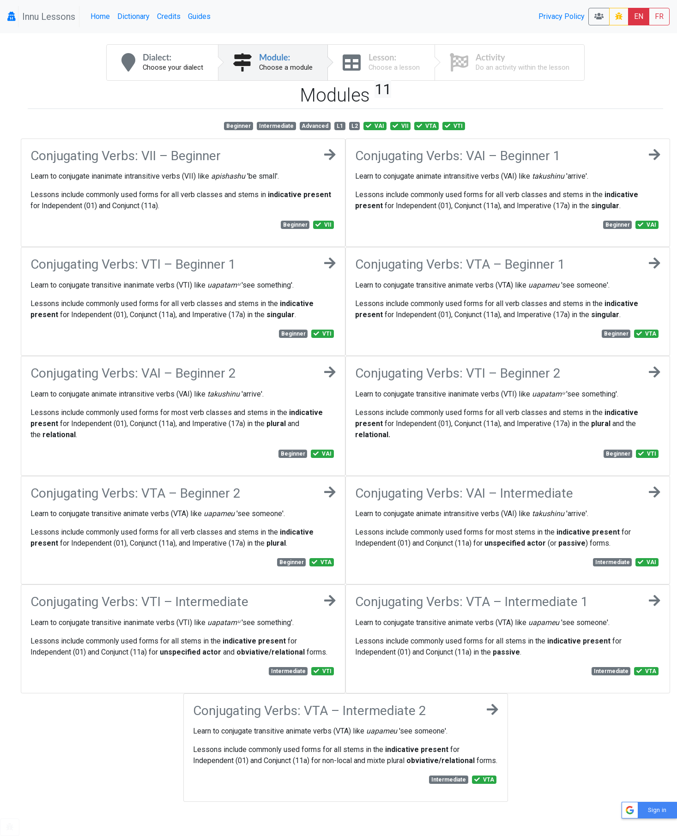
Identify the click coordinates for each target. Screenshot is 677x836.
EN (638, 16)
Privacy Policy (561, 16)
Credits (169, 16)
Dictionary (133, 16)
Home (100, 16)
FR (659, 16)
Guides (199, 16)
